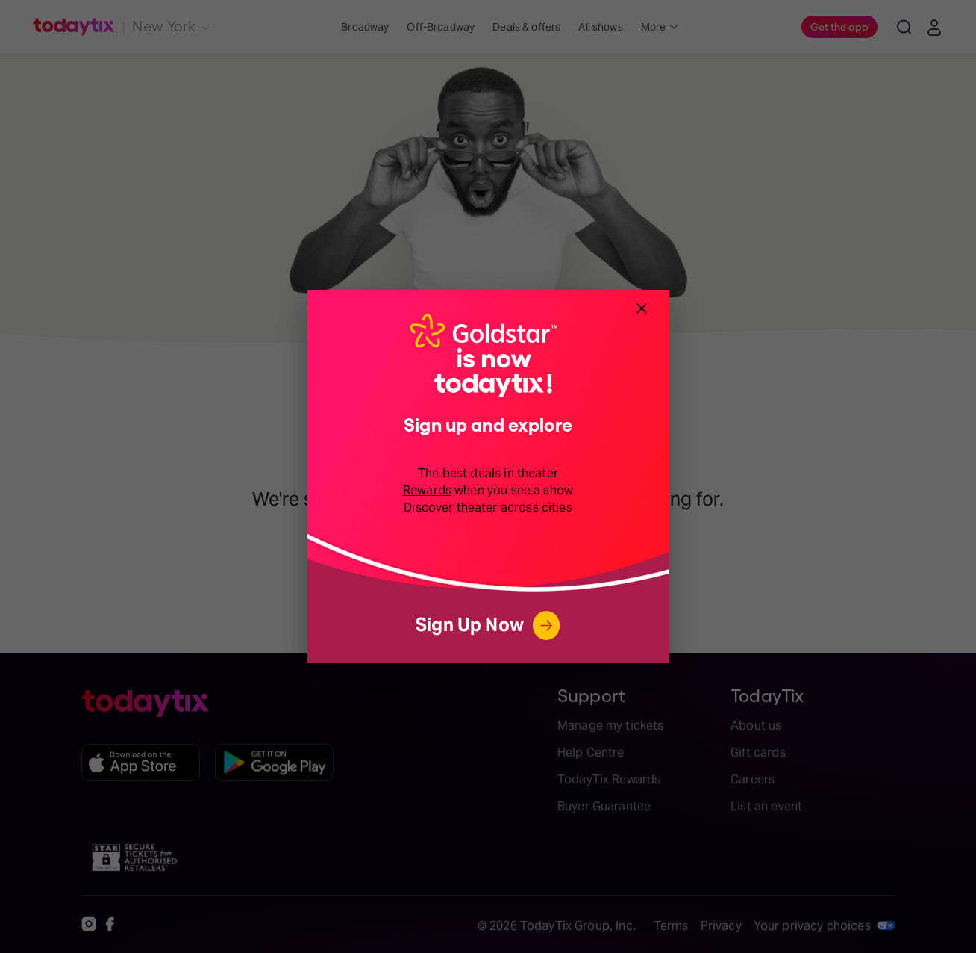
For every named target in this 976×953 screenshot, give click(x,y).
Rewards (427, 490)
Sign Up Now (488, 625)
